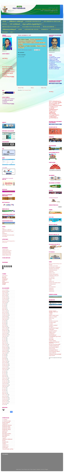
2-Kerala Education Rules (6, 250)
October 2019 (4, 299)
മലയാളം (3, 440)
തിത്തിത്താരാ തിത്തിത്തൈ (7, 439)
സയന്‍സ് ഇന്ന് (5, 447)
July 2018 (4, 320)
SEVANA (4, 24)
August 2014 (4, 386)
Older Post (43, 87)
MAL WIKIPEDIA (52, 286)
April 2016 (4, 358)
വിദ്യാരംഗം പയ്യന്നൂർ (16, 21)
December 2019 (5, 296)
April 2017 (4, 341)
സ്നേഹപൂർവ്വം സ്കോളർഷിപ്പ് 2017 (32, 24)
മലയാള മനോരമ (5, 282)
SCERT (50, 285)
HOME (4, 21)
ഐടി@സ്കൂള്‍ (51, 329)
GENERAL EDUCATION (53, 265)
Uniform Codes (30, 42)
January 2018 (4, 329)
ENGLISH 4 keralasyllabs (53, 321)
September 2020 (5, 291)
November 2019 (5, 298)
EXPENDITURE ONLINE (31, 29)
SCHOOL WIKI (51, 278)
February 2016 (4, 361)
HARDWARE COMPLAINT (53, 275)
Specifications (38, 39)
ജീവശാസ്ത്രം (4, 432)
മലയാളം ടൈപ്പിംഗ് (52, 310)
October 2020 (4, 289)
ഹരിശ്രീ (50, 314)
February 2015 (4, 378)
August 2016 (4, 352)
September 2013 (5, 401)
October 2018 (4, 316)
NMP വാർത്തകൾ (15, 24)
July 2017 (4, 337)
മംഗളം (3, 281)
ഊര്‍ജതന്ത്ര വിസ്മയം (6, 426)
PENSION (5, 32)
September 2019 (5, 301)
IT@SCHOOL (51, 271)
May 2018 (4, 323)
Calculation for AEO (30, 41)
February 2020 (4, 294)
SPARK (50, 279)
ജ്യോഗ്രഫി (4, 436)
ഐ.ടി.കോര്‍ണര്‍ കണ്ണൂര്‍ (53, 328)
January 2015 (4, 379)
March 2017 (4, 343)
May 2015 (4, 373)
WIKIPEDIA (51, 288)
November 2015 (5, 365)
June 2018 (4, 322)
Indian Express (4, 275)
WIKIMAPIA (51, 289)
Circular (32, 39)
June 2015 (4, 372)
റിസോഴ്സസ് (51, 326)
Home (32, 87)
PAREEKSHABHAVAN (53, 270)
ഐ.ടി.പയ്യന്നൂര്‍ (52, 352)
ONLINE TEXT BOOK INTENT (54, 282)
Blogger (46, 469)
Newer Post (20, 87)
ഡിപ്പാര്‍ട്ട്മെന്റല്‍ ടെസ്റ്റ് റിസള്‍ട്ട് (54, 336)
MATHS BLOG (51, 291)
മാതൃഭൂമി (4, 283)
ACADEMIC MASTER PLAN (33, 21)
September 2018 (5, 317)
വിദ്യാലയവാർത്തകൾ (9, 29)
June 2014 (4, 389)
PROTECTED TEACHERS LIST (11, 26)
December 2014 (5, 380)
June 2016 (4, 355)
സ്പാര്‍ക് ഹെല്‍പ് (52, 322)
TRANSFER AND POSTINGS (54, 268)
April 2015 (4, 375)
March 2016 (4, 359)
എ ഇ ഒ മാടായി (52, 355)
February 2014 (4, 394)
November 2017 (5, 331)
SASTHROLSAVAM (52, 284)
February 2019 (4, 310)
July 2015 (4, 371)
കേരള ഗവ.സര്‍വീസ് (53, 316)
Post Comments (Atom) (27, 90)
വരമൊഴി (50, 312)
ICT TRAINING (51, 277)
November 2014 (5, 382)
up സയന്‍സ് (4, 419)
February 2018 (4, 327)
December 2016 (5, 347)
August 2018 (4, 319)
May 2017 (4, 340)
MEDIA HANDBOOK (48, 26)
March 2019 (4, 309)
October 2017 (4, 333)
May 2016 (4, 357)
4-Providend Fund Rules (6, 252)
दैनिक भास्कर (4, 277)
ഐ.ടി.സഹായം (52, 348)
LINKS (20, 29)
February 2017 (4, 344)
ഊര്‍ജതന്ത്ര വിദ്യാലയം (7, 425)
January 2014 (4, 396)
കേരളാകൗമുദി (5, 278)
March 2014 (4, 393)
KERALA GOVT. (52, 272)
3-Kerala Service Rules (6, 251)
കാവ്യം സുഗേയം (52, 340)
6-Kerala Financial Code (6, 255)
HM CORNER (4, 236)
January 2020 (4, 295)
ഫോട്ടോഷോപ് (51, 333)
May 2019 (4, 306)
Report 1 (39, 46)
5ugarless (38, 469)
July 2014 (4, 387)
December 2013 (5, 397)
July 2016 (4, 354)
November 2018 (5, 315)
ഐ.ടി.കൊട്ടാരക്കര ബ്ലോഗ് (54, 351)
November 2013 (5, 399)
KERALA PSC (51, 281)
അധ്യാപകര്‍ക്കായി (6, 422)
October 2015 (4, 366)
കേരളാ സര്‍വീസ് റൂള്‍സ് (53, 315)
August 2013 (4, 403)
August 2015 (4, 369)
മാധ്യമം (3, 284)
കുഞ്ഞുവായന (5, 430)
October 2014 (4, 383)
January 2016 (4, 362)
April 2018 (4, 324)
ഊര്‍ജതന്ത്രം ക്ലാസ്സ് (6, 429)
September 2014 (5, 385)
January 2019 (4, 312)
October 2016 (4, 350)
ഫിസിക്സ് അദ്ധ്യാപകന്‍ (54, 345)
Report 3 (22, 47)
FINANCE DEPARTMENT (53, 274)
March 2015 (4, 376)
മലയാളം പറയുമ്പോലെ (53, 311)
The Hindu (4, 276)
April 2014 (4, 392)
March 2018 (4, 326)
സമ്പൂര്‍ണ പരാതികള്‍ (53, 325)
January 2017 (4, 345)
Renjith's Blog (51, 318)
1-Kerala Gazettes (5, 249)
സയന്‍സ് (4, 443)
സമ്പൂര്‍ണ (51, 323)
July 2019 (4, 303)
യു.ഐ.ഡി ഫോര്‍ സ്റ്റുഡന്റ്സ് (54, 344)
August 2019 (4, 302)
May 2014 (4, 390)
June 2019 (4, 305)
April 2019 (4, 308)
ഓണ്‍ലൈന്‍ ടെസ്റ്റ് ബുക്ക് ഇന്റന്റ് (55, 354)
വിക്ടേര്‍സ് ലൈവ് (52, 332)
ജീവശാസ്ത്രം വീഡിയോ (6, 433)
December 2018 (5, 313)
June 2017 (4, 338)
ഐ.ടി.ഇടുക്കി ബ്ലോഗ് (53, 349)
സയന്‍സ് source (5, 444)
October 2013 (4, 400)
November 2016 (5, 348)
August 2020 (4, 292)
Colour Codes (22, 42)
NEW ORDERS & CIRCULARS (52, 21)
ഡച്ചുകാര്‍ (4, 437)
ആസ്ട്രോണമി (5, 423)
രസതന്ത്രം (51, 337)
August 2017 (4, 336)
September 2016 (5, 351)
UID (11, 32)
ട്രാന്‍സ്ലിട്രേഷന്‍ (52, 335)
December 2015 (5, 364)
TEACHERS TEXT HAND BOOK (31, 26)
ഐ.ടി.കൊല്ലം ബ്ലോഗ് (53, 347)
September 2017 (5, 334)
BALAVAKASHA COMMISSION (54, 267)
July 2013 (4, 404)
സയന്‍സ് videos (5, 446)
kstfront (50, 319)
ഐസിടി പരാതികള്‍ (53, 330)
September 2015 (5, 368)
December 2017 (5, 330)
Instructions (21, 41)
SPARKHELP (44, 29)
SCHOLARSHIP (55, 29)
